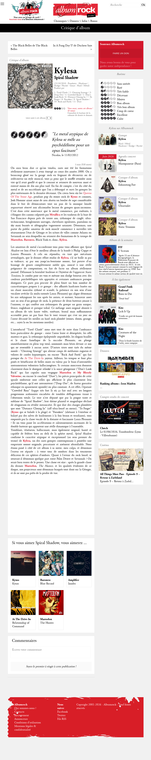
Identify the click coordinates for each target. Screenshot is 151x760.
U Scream (123, 251)
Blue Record (47, 583)
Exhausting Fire (127, 185)
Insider (72, 583)
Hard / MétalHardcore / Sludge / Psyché (130, 144)
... (101, 387)
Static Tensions (126, 227)
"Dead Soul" (123, 298)
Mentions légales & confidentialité (25, 728)
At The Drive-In (34, 358)
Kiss (120, 308)
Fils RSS (61, 719)
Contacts (19, 712)
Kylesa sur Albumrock (121, 128)
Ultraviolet (124, 206)
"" (120, 267)
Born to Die (125, 294)
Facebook (62, 712)
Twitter (61, 715)
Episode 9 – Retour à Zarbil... (117, 481)
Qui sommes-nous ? (25, 708)
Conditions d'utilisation (27, 722)
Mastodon (46, 619)
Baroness (45, 580)
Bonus (93, 21)
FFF (120, 247)
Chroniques (60, 21)
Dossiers (74, 21)
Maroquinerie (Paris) (129, 164)
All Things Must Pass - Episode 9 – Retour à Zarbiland (120, 475)
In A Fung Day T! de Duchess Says (72, 45)
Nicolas (56, 155)
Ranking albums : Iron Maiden (117, 383)
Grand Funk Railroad (125, 288)
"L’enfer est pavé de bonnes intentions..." (130, 317)
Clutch (104, 428)
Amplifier (73, 580)
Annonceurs (21, 719)
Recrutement (21, 715)
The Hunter (47, 623)
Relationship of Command (20, 624)
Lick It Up (124, 311)
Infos (84, 21)
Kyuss (15, 580)
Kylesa (65, 71)
